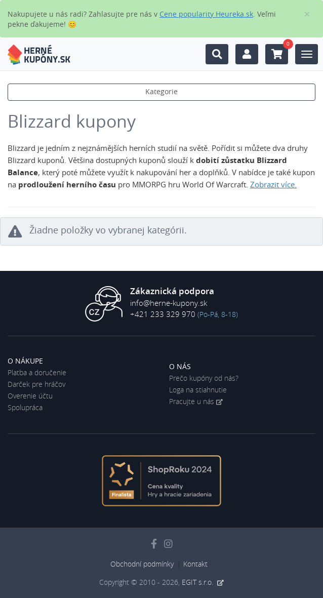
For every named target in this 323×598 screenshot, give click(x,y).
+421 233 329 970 (162, 314)
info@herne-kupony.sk (168, 303)
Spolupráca (25, 408)
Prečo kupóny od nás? (203, 378)
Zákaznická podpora (172, 292)
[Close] (307, 14)
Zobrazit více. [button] (273, 185)
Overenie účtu (30, 396)
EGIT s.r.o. (198, 582)
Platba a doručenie (37, 373)
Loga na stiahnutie (198, 390)
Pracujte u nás (191, 402)
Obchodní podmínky (142, 564)
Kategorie (161, 92)
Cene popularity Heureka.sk (206, 14)
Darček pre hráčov (36, 384)
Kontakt (195, 564)
